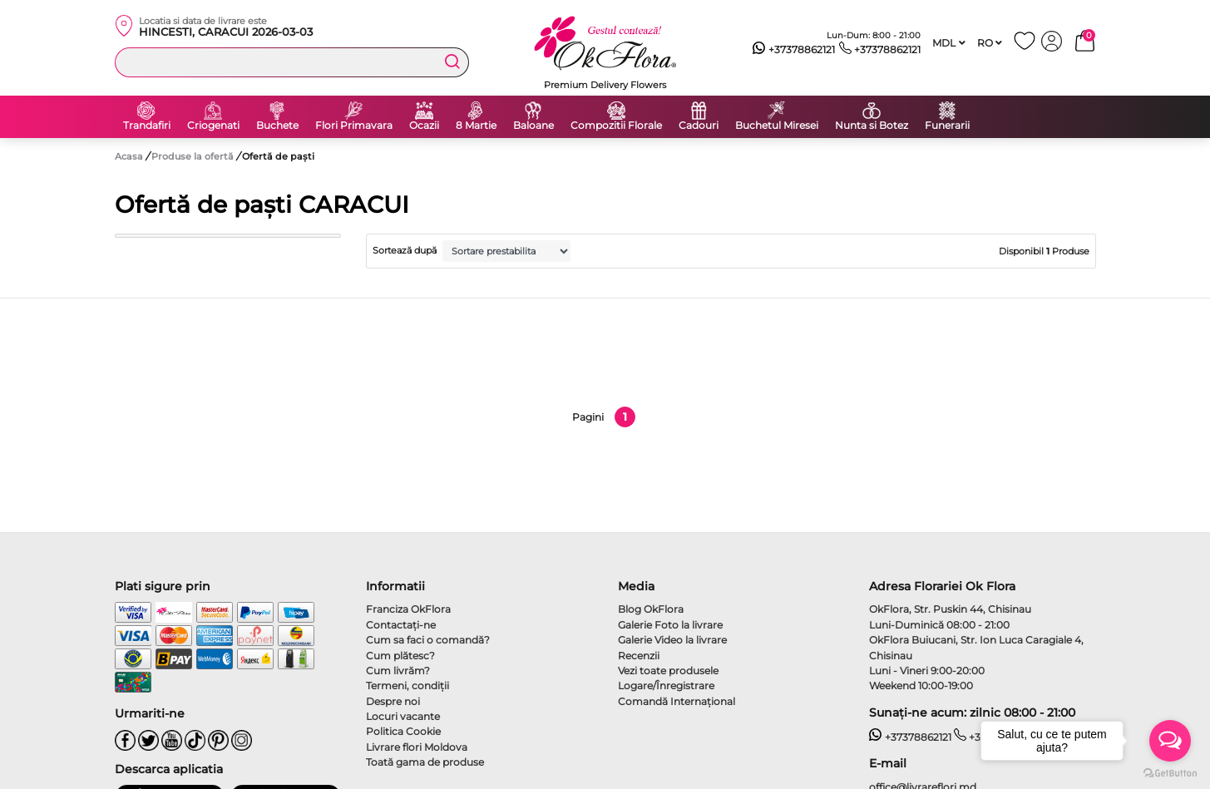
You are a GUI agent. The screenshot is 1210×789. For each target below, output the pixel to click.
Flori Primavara (354, 125)
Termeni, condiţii (407, 685)
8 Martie (476, 125)
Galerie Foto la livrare (670, 625)
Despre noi (393, 701)
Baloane (533, 125)
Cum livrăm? (398, 670)
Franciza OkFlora (408, 609)
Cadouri (699, 125)
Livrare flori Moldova (416, 747)
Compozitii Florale (616, 125)
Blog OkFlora (651, 609)
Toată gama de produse (425, 762)
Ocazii (424, 125)
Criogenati (213, 125)
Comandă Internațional (676, 701)
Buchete (277, 125)
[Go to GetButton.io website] (1170, 772)
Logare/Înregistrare (666, 685)
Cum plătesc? (400, 655)
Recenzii (638, 655)
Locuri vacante (403, 716)
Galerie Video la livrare (672, 640)
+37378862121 (794, 50)
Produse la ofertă (193, 156)
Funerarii (947, 125)
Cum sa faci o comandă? (428, 640)
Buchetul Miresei (776, 125)
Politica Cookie (403, 731)
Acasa (129, 156)
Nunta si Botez (871, 125)
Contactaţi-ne (401, 625)
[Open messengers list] (1170, 741)
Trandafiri (146, 125)
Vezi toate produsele (668, 670)
